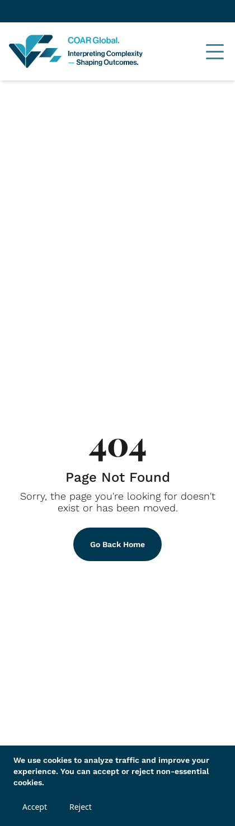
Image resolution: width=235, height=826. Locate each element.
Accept (34, 806)
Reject (80, 806)
